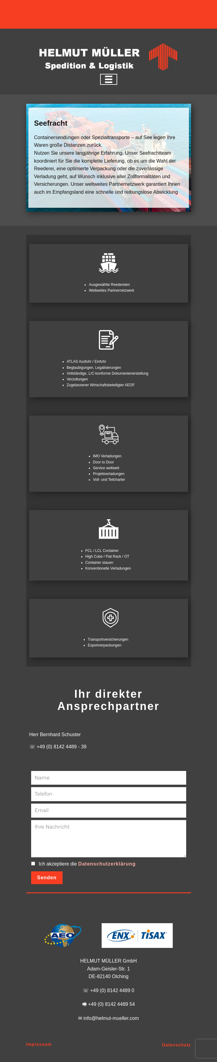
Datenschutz (176, 1044)
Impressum (39, 1044)
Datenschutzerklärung (107, 863)
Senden (47, 877)
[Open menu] (108, 79)
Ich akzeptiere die (87, 864)
